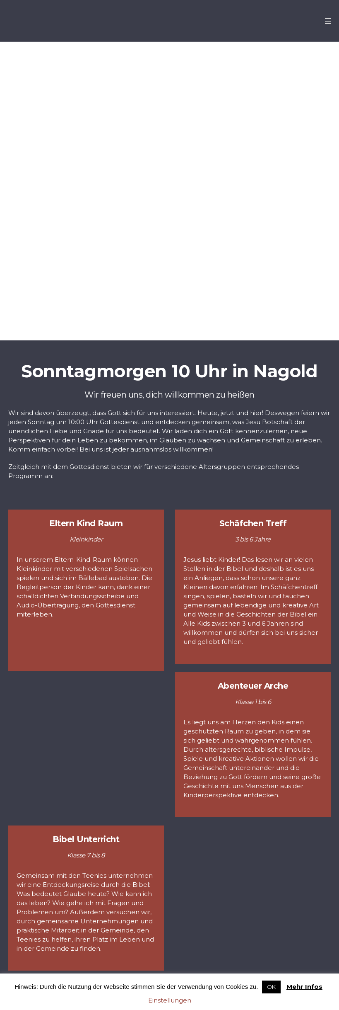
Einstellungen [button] (169, 1000)
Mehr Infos (304, 987)
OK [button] (271, 986)
